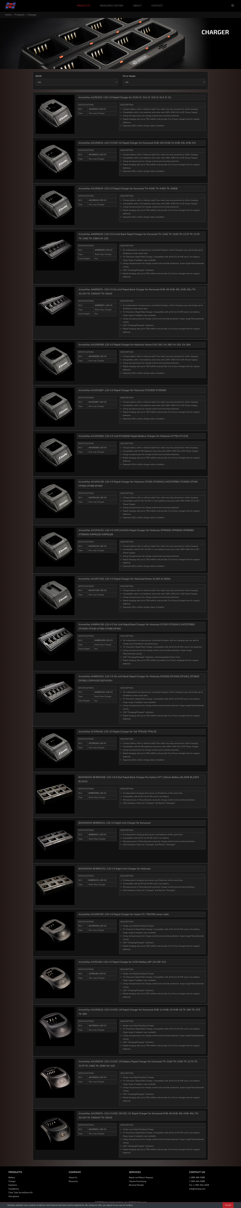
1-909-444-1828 (201, 1185)
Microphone (13, 1196)
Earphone (12, 1185)
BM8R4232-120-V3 (97, 880)
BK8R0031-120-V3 (97, 834)
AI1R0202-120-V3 (97, 109)
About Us (73, 1177)
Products (83, 5)
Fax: (191, 1185)
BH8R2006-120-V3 (97, 793)
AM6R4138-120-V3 (104, 640)
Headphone (13, 1189)
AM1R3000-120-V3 (98, 447)
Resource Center (111, 5)
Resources (73, 1181)
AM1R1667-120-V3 (98, 402)
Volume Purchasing (137, 1181)
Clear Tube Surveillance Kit (20, 1192)
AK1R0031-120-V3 (97, 1129)
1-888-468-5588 (197, 1177)
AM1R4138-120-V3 (98, 497)
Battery (11, 1177)
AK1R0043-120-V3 (97, 200)
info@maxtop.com (197, 1189)
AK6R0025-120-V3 (103, 250)
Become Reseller (136, 1185)
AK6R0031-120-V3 (103, 305)
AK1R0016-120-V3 (97, 1025)
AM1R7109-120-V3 (98, 590)
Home (8, 14)
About (137, 5)
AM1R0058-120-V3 (98, 356)
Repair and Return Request (141, 1177)
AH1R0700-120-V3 (97, 925)
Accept (228, 1205)
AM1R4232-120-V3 (98, 546)
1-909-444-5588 (197, 1181)
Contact (157, 5)
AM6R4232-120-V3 (104, 692)
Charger (12, 1181)
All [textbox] (39, 82)
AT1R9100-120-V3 (97, 743)
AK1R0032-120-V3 (97, 154)
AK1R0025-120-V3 (97, 1077)
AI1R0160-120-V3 (97, 973)
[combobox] (76, 82)
